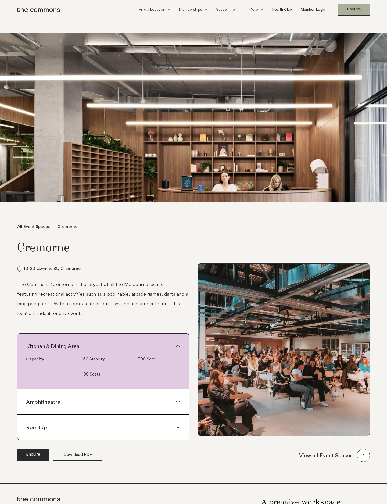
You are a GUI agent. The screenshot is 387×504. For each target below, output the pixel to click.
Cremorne (67, 226)
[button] (155, 9)
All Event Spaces (33, 226)
